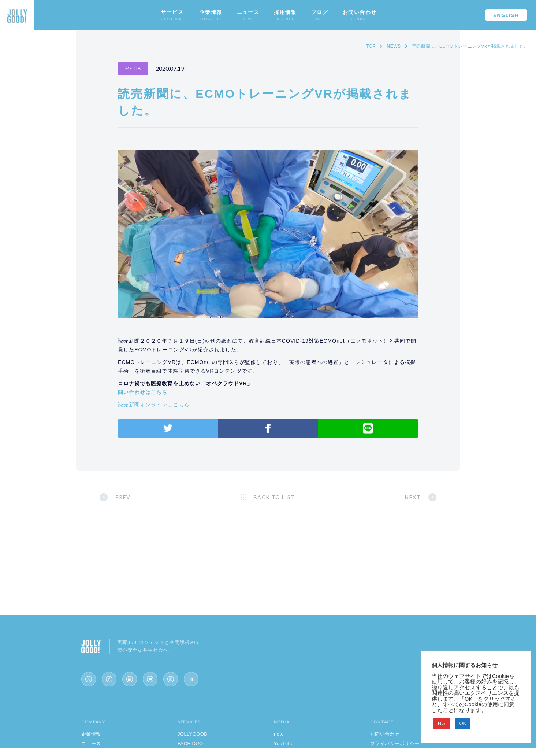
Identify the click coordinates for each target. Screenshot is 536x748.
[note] (191, 679)
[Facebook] (109, 679)
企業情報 (91, 734)
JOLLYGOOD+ (194, 734)
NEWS (394, 46)
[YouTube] (150, 679)
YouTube (284, 743)
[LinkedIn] (129, 679)
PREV (123, 497)
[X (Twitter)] (88, 679)
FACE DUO (190, 743)
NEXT (413, 497)
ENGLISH (506, 15)
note (279, 734)
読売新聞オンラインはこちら (154, 405)
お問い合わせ (384, 734)
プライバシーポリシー (394, 743)
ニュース (91, 743)
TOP (371, 46)
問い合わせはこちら (142, 392)
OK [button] (462, 723)
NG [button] (441, 723)
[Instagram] (170, 679)
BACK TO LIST (274, 497)
